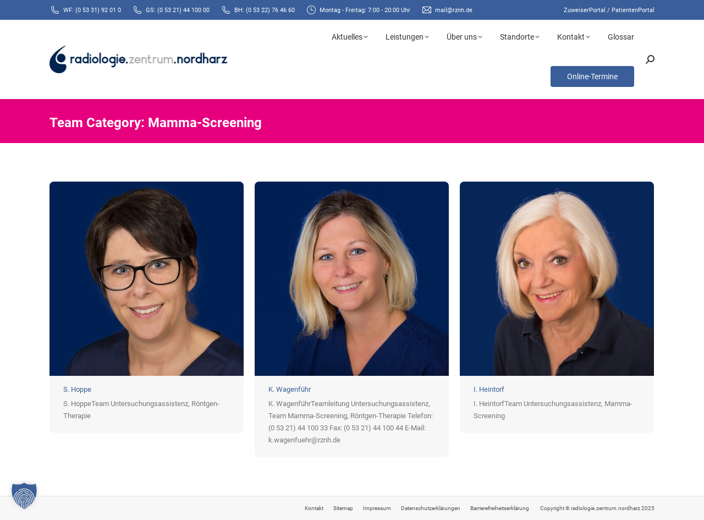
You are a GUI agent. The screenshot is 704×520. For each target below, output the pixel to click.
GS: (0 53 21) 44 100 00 (178, 10)
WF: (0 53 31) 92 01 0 (92, 10)
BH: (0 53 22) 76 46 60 (264, 10)
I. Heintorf (489, 389)
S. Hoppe (77, 389)
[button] (24, 496)
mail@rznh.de (453, 10)
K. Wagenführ (289, 389)
